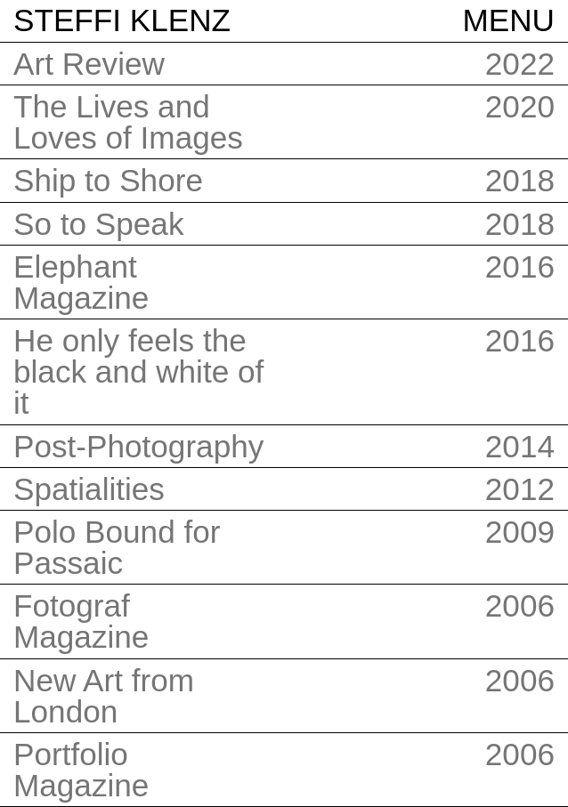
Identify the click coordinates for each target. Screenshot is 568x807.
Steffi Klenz (122, 20)
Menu (509, 20)
